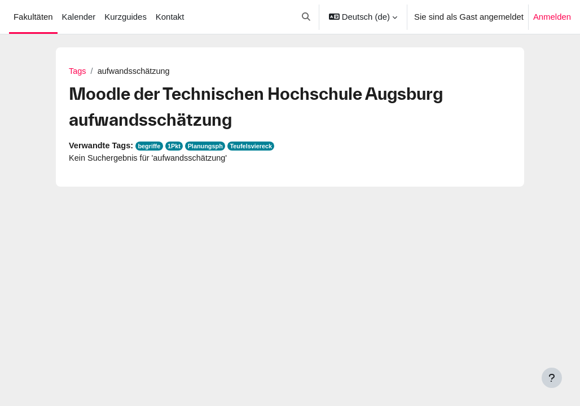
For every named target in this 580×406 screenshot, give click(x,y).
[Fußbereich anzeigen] (552, 378)
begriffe (151, 147)
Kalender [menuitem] (79, 16)
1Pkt (177, 147)
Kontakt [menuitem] (170, 16)
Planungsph (209, 147)
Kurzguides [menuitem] (125, 16)
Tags (78, 71)
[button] (306, 17)
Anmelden (552, 16)
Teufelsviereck (256, 147)
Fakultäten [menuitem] (33, 16)
